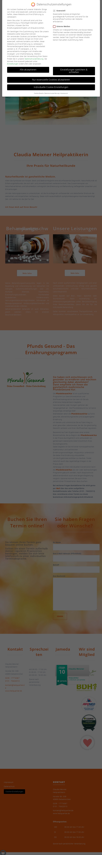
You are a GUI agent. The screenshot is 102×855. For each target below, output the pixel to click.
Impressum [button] (64, 93)
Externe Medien (62, 26)
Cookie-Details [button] (39, 93)
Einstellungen (13, 64)
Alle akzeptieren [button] (28, 69)
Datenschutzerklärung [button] (51, 93)
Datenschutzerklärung (34, 59)
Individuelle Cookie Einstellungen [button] (51, 87)
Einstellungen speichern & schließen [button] (73, 70)
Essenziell (60, 11)
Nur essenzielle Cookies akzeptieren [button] (51, 79)
